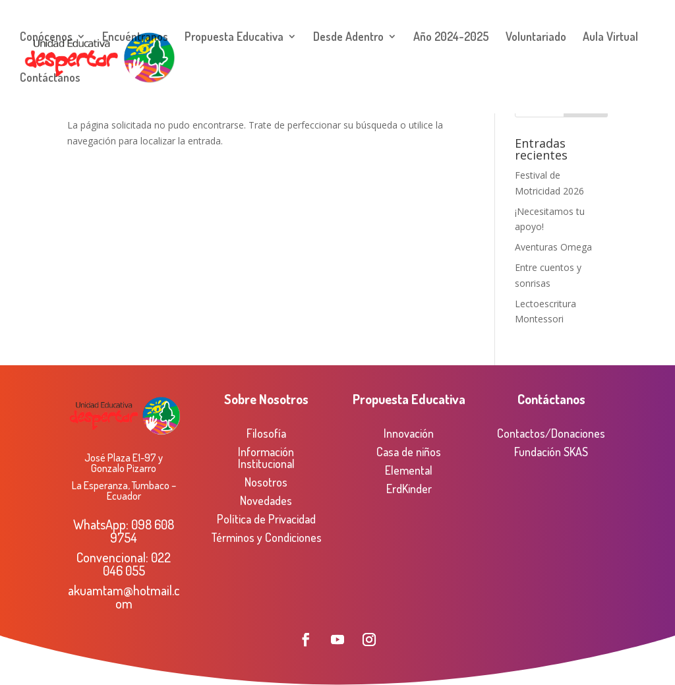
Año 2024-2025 (451, 38)
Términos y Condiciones (266, 537)
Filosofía (266, 433)
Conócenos (46, 38)
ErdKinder (409, 488)
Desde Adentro (348, 38)
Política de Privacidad (266, 519)
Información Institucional (266, 457)
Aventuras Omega (553, 247)
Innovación (409, 433)
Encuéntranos (135, 38)
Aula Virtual (610, 38)
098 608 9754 (142, 531)
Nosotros (266, 482)
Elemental (408, 470)
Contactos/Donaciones (551, 433)
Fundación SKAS (551, 451)
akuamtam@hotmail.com (124, 596)
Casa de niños (408, 451)
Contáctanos (50, 78)
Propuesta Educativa (234, 38)
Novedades (266, 500)
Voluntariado (536, 38)
